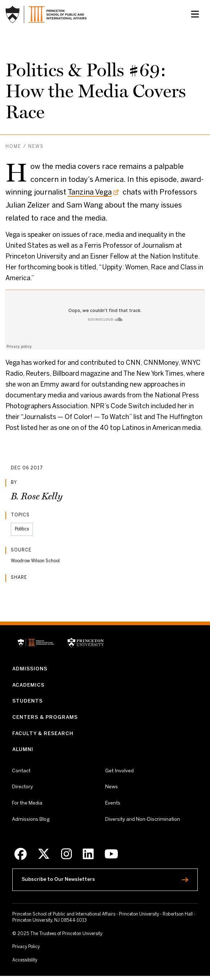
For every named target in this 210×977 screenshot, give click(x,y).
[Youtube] (111, 854)
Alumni (22, 750)
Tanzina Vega (90, 192)
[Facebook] (20, 854)
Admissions (29, 669)
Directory (22, 787)
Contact (21, 771)
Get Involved (119, 771)
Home (13, 147)
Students (27, 701)
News (36, 147)
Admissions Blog (31, 820)
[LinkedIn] (88, 854)
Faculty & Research (42, 733)
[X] (44, 854)
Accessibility (38, 961)
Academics (28, 685)
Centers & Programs (45, 718)
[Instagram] (66, 854)
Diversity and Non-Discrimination (142, 819)
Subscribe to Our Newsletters (76, 879)
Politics (22, 529)
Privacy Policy (26, 948)
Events (112, 803)
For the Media (27, 803)
